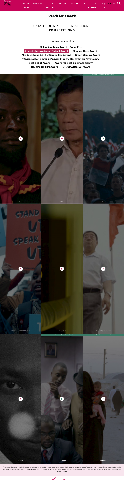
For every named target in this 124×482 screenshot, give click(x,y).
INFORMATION (78, 4)
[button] (62, 479)
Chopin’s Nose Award (84, 51)
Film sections (79, 26)
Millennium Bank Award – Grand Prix (61, 47)
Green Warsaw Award (87, 55)
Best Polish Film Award (44, 66)
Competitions (62, 30)
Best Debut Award (39, 62)
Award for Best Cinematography (74, 62)
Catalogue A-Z (45, 26)
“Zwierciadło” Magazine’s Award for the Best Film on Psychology (60, 58)
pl (114, 4)
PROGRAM (37, 4)
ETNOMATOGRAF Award (76, 66)
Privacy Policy (62, 471)
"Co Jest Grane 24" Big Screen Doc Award (46, 55)
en (109, 4)
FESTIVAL (62, 4)
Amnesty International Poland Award (46, 51)
